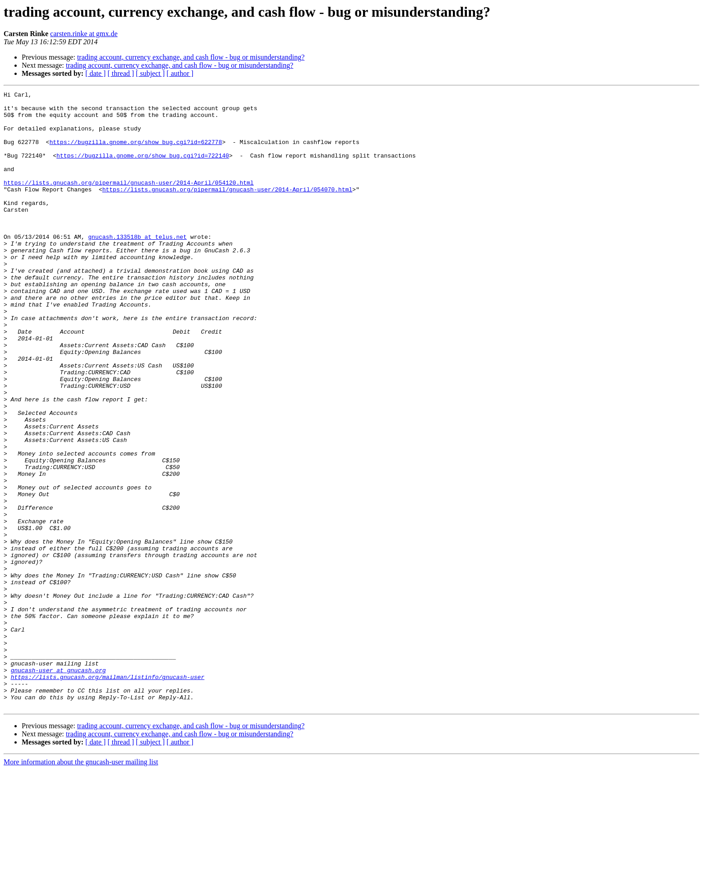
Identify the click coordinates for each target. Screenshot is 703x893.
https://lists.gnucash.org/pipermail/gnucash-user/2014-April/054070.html (227, 209)
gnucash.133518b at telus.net (137, 266)
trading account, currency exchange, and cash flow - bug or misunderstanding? (191, 57)
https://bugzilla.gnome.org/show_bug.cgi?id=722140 (142, 169)
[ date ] (95, 73)
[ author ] (180, 73)
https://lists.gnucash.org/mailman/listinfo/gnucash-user (108, 795)
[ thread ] (120, 73)
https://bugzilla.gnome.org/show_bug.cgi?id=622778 (135, 153)
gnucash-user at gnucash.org (58, 786)
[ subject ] (150, 73)
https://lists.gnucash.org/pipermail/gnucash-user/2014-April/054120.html (129, 201)
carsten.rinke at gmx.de (83, 33)
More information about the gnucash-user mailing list (81, 885)
